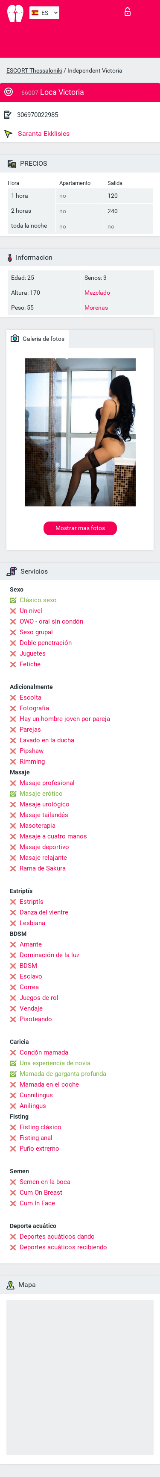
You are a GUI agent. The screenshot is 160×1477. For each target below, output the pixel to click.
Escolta (30, 697)
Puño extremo (39, 1148)
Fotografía (34, 708)
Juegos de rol (39, 998)
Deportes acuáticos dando (57, 1236)
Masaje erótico (41, 793)
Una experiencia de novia (55, 1063)
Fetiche (30, 664)
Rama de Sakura (43, 868)
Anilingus (33, 1106)
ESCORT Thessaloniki (34, 70)
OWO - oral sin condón (51, 621)
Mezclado (97, 292)
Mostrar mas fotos (80, 528)
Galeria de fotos (37, 338)
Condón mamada (44, 1052)
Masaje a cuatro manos (53, 836)
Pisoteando (36, 1019)
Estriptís (32, 902)
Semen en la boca (45, 1182)
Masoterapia (37, 825)
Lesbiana (32, 923)
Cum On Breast (41, 1192)
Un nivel (31, 611)
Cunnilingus (36, 1095)
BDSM (28, 966)
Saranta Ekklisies (37, 133)
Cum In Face (37, 1203)
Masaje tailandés (44, 815)
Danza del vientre (44, 912)
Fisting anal (36, 1138)
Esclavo (31, 976)
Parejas (30, 729)
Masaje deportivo (44, 847)
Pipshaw (32, 751)
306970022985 (37, 115)
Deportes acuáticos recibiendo (63, 1247)
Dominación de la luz (49, 955)
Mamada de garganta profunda (63, 1074)
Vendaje (31, 1008)
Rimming (32, 761)
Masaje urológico (45, 804)
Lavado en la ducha (47, 740)
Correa (29, 987)
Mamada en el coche (49, 1084)
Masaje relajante (43, 858)
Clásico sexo (38, 600)
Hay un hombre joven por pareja (65, 719)
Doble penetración (46, 643)
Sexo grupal (36, 632)
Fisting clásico (40, 1127)
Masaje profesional (47, 783)
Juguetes (33, 653)
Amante (31, 944)
